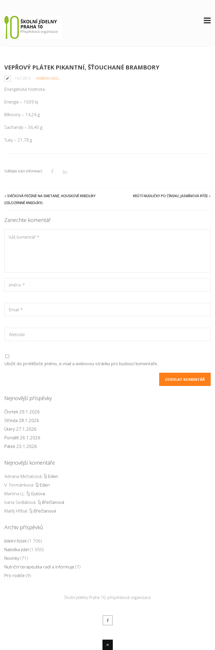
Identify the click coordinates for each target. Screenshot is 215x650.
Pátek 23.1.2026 (20, 446)
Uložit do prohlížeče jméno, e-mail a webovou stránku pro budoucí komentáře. (81, 363)
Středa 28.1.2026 (21, 420)
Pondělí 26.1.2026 (22, 437)
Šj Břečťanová (51, 502)
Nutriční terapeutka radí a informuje (39, 567)
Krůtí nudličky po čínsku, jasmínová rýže (170, 195)
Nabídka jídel (47, 78)
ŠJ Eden (51, 476)
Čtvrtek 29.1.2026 (22, 412)
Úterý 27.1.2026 (20, 429)
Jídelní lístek (15, 541)
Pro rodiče (14, 575)
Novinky (11, 558)
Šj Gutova (35, 493)
